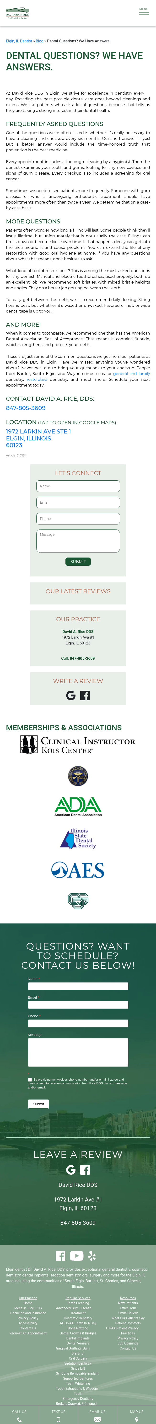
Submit (38, 1104)
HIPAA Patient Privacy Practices (122, 1330)
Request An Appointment (27, 1333)
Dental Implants (78, 1338)
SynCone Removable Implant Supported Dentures (77, 1376)
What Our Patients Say (128, 1318)
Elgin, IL (138, 1275)
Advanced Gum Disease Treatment (73, 1310)
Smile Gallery (128, 1313)
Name (34, 979)
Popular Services (77, 1298)
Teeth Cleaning (78, 1303)
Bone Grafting (78, 1328)
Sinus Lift (78, 1368)
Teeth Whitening (78, 1383)
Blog (39, 41)
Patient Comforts (128, 1323)
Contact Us (28, 1328)
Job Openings (128, 1343)
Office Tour (128, 1308)
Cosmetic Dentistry (78, 1318)
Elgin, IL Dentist (19, 41)
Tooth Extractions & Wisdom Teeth (77, 1391)
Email (33, 997)
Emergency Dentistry (78, 1399)
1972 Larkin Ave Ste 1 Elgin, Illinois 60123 (38, 438)
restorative (38, 379)
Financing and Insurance (28, 1313)
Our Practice (28, 1298)
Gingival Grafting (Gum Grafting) (73, 1350)
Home (27, 1303)
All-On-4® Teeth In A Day (78, 1323)
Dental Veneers (78, 1343)
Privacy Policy (28, 1318)
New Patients (128, 1303)
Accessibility (28, 1323)
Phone (34, 1016)
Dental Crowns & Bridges (78, 1333)
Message (35, 1035)
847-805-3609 (26, 407)
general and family (131, 373)
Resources (128, 1298)
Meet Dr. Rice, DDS (28, 1308)
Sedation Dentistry (77, 1363)
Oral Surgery (78, 1358)
